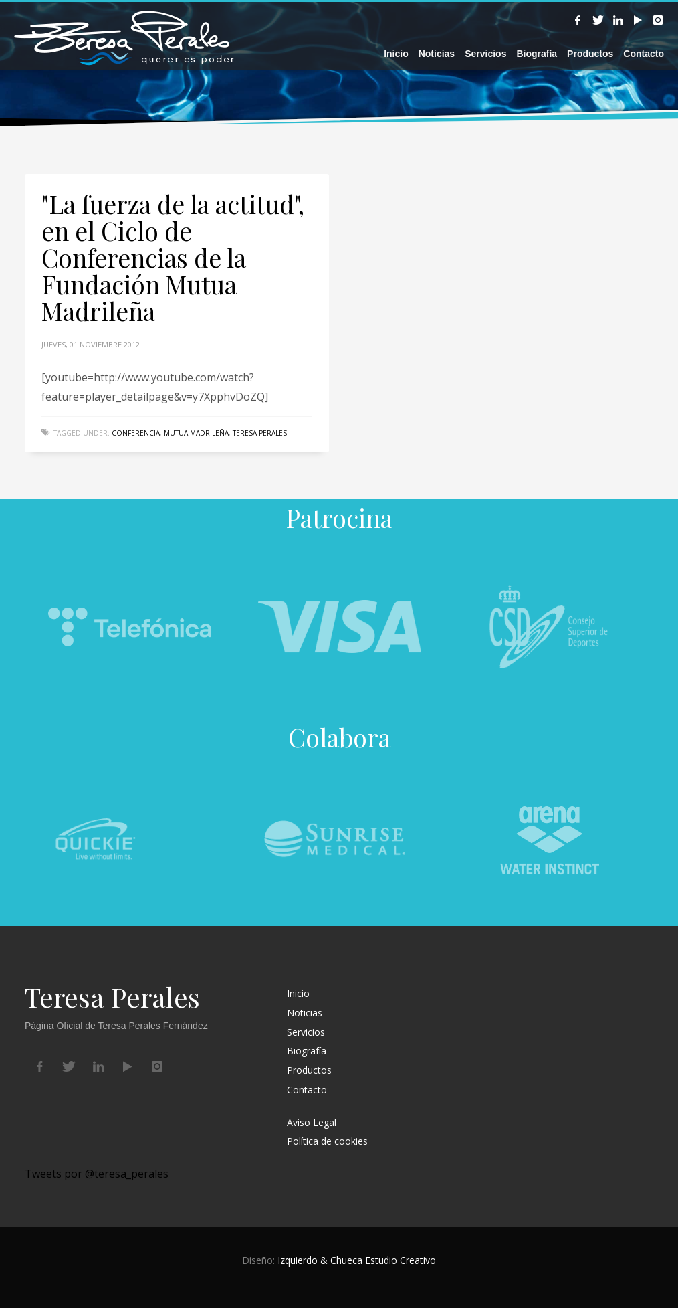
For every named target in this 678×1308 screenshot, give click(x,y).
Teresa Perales (260, 433)
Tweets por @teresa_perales (96, 1173)
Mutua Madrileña (196, 433)
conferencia (136, 433)
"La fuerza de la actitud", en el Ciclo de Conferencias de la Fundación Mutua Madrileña (172, 257)
